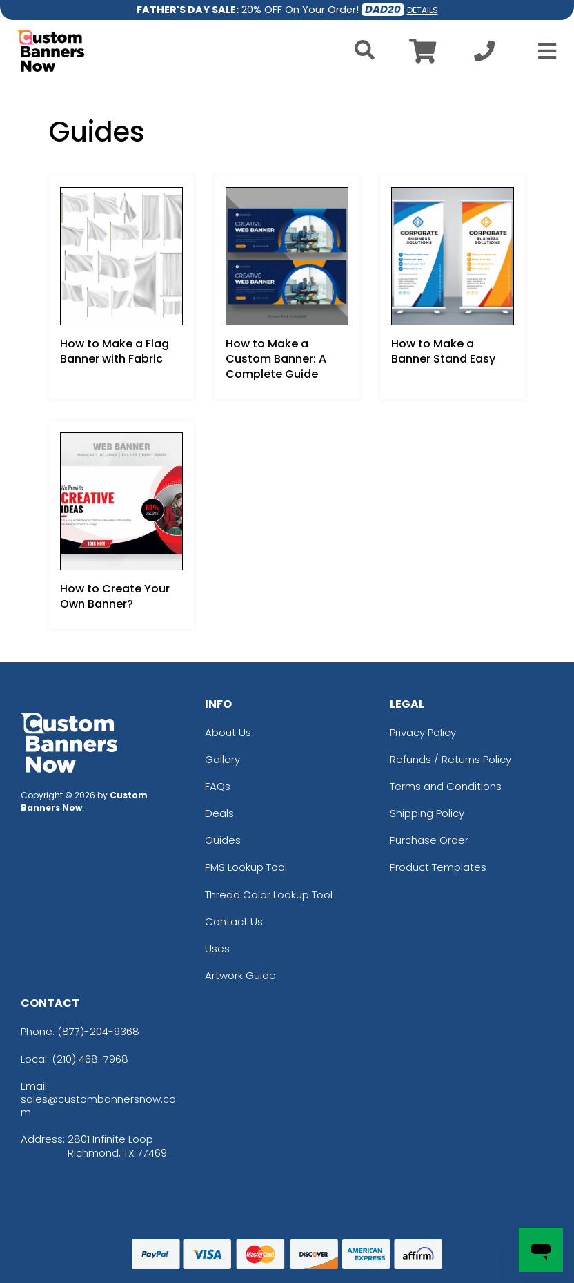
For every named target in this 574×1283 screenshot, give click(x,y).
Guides (223, 840)
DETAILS (422, 10)
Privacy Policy (423, 732)
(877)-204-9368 (98, 1031)
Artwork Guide (240, 975)
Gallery (222, 759)
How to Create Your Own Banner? (115, 596)
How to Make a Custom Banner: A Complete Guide (276, 359)
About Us (228, 732)
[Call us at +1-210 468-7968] (484, 55)
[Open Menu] (543, 51)
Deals (219, 813)
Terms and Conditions (446, 786)
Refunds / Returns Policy (450, 759)
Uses (217, 948)
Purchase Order (429, 840)
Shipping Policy (427, 813)
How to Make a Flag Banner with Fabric (114, 351)
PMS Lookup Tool (246, 867)
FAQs (217, 786)
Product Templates (438, 867)
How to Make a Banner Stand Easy (443, 351)
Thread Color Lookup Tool (269, 894)
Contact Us (234, 921)
